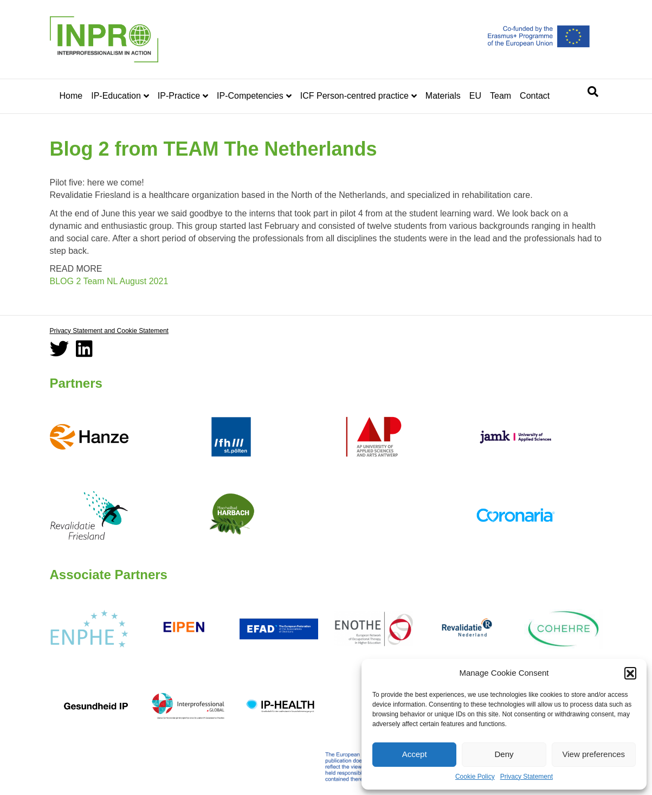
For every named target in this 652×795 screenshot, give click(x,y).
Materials (443, 95)
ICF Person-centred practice (354, 95)
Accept (414, 754)
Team (500, 95)
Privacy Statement (526, 776)
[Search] (593, 91)
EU (475, 95)
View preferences (594, 754)
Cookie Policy (475, 776)
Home (71, 95)
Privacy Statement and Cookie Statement (109, 331)
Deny (503, 754)
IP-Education (116, 95)
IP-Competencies (250, 95)
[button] (630, 673)
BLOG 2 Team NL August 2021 (109, 281)
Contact (535, 95)
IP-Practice (179, 95)
